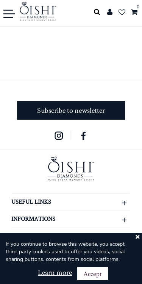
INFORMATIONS (71, 219)
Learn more (55, 272)
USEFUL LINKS (71, 202)
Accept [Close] (92, 273)
